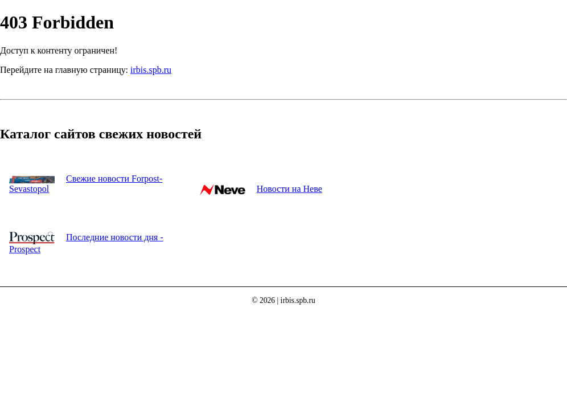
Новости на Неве (289, 189)
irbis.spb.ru (150, 70)
